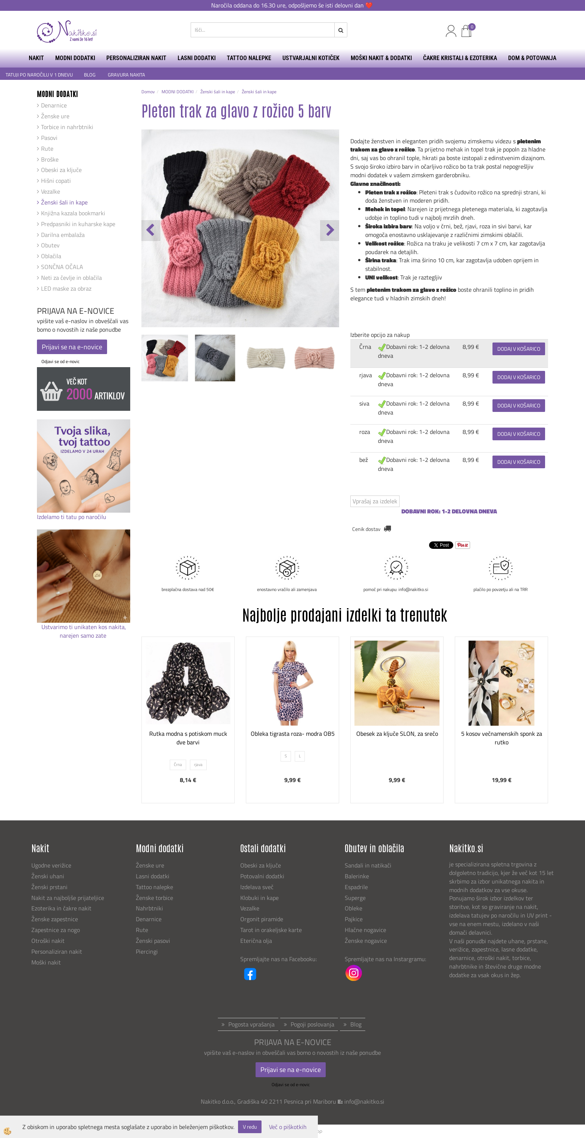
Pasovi (49, 137)
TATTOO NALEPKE (249, 58)
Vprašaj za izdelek (375, 501)
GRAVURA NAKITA (126, 74)
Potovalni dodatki (262, 876)
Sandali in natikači (369, 865)
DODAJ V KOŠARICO (518, 349)
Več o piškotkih (288, 1127)
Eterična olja (256, 940)
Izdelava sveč (256, 886)
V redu (250, 1127)
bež (363, 459)
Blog (356, 1024)
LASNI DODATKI (197, 58)
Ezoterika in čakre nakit (62, 908)
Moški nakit (46, 962)
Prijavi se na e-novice (72, 347)
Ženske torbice (154, 897)
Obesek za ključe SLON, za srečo (397, 733)
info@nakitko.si (364, 1101)
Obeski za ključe (61, 169)
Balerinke (357, 876)
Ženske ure (55, 116)
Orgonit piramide (261, 919)
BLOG (90, 74)
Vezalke (50, 191)
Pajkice (354, 919)
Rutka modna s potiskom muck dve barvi (188, 738)
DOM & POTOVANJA (532, 58)
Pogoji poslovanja (312, 1024)
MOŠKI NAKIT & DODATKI (381, 58)
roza (364, 431)
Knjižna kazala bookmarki (73, 213)
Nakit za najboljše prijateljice (67, 897)
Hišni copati (56, 180)
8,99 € (471, 346)
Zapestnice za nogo (56, 929)
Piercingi (147, 951)
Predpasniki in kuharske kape (78, 223)
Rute (47, 148)
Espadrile (356, 886)
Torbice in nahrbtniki (67, 126)
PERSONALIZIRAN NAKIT (136, 58)
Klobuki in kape (259, 897)
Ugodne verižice (51, 865)
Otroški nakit (48, 940)
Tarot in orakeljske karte (271, 929)
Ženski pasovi (154, 940)
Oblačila (51, 255)
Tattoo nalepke (154, 886)
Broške (50, 159)
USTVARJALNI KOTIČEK (311, 58)
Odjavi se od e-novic (60, 361)
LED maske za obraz (66, 288)
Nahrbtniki (149, 908)
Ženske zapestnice (55, 919)
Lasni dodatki (152, 876)
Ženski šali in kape (64, 202)
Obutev (50, 245)
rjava (365, 375)
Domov (148, 91)
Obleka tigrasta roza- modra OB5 (293, 733)
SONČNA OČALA (62, 266)
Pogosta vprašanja (251, 1024)
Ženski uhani (48, 876)
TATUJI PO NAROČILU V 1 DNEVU (39, 74)
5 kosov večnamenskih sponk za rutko (501, 738)
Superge (355, 897)
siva (364, 403)
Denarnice (54, 105)
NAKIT (36, 58)
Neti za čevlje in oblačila (71, 277)
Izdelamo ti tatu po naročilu (72, 516)
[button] (329, 230)
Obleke (353, 908)
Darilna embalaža (63, 234)
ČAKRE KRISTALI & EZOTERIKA (460, 58)
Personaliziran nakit (56, 951)
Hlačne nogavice (365, 929)
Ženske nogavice (366, 940)
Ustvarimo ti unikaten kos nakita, (83, 626)
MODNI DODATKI (75, 58)
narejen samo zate (84, 635)
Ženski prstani (50, 886)
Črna (365, 346)
